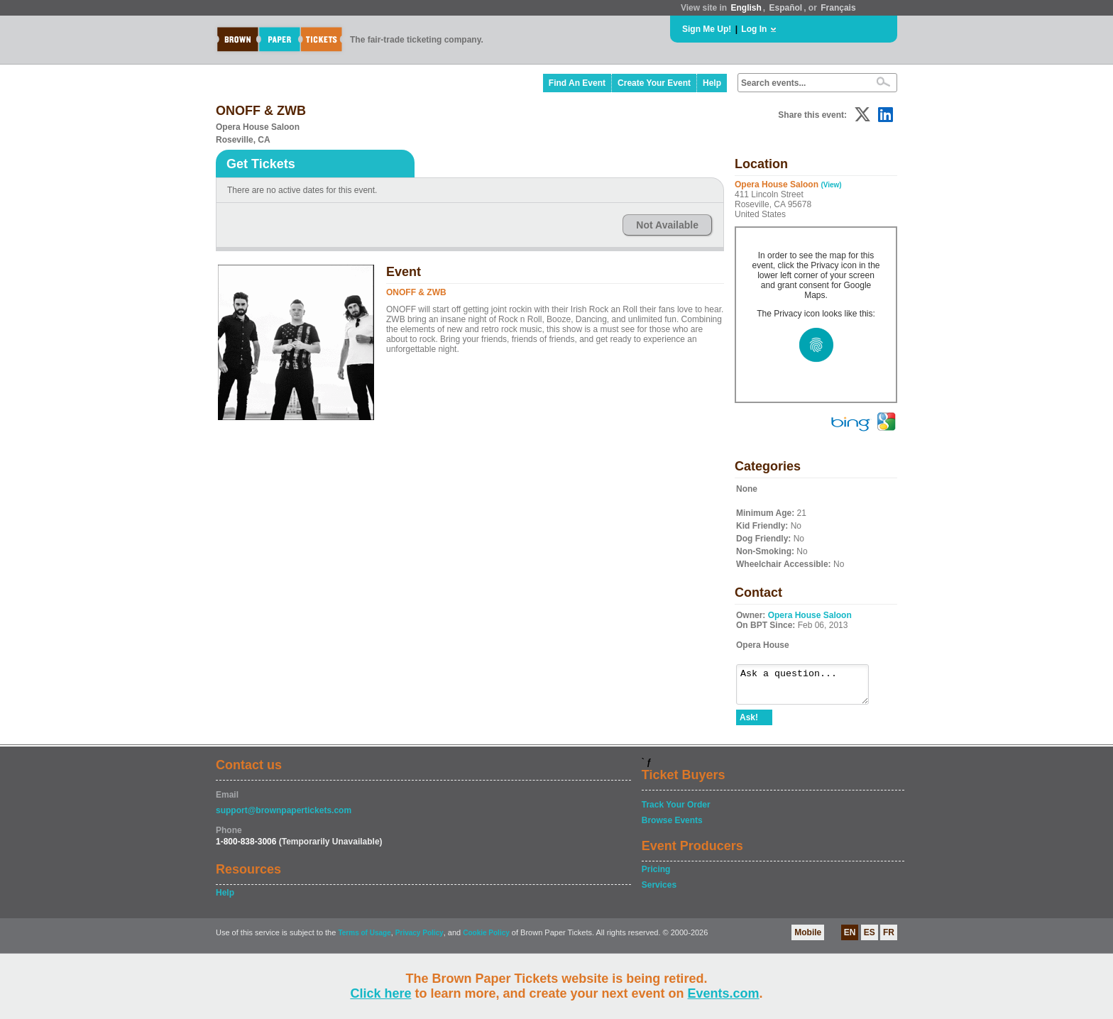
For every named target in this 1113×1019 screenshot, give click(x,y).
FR (888, 939)
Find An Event (577, 83)
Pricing (656, 876)
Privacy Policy (419, 939)
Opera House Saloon (810, 615)
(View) (831, 185)
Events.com (724, 993)
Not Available (667, 225)
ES (869, 939)
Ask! (749, 724)
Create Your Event (654, 83)
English (745, 8)
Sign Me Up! (706, 29)
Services (659, 891)
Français (838, 8)
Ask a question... (809, 687)
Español (786, 8)
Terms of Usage (364, 939)
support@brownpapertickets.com (283, 817)
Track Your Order (676, 811)
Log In (754, 29)
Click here (380, 993)
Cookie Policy (486, 939)
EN (850, 939)
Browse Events (672, 827)
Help (712, 83)
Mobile (807, 939)
